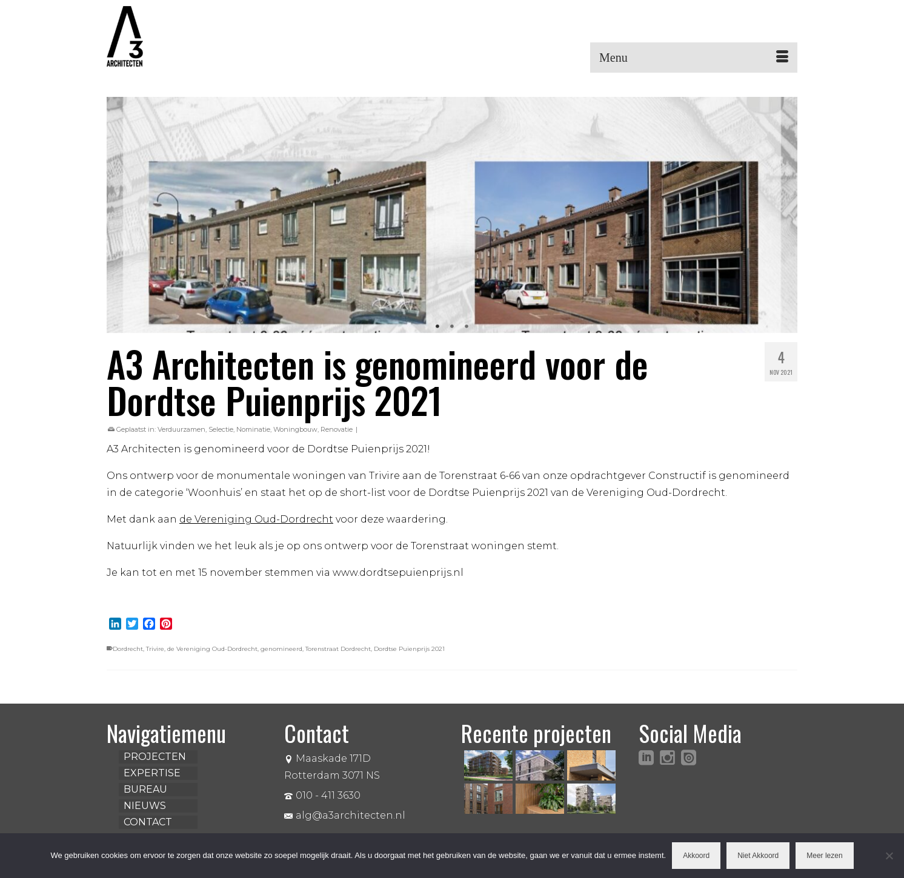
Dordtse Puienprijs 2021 (409, 649)
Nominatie (253, 429)
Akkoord (696, 855)
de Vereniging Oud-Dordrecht (212, 649)
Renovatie (337, 429)
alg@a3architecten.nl (344, 815)
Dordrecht (128, 649)
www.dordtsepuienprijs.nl (398, 572)
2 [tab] (452, 327)
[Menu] (693, 57)
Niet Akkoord (758, 855)
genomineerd (281, 649)
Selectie (220, 429)
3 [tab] (466, 327)
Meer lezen (824, 855)
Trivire (155, 649)
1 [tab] (437, 327)
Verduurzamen (181, 429)
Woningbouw (295, 429)
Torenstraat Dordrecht (338, 649)
